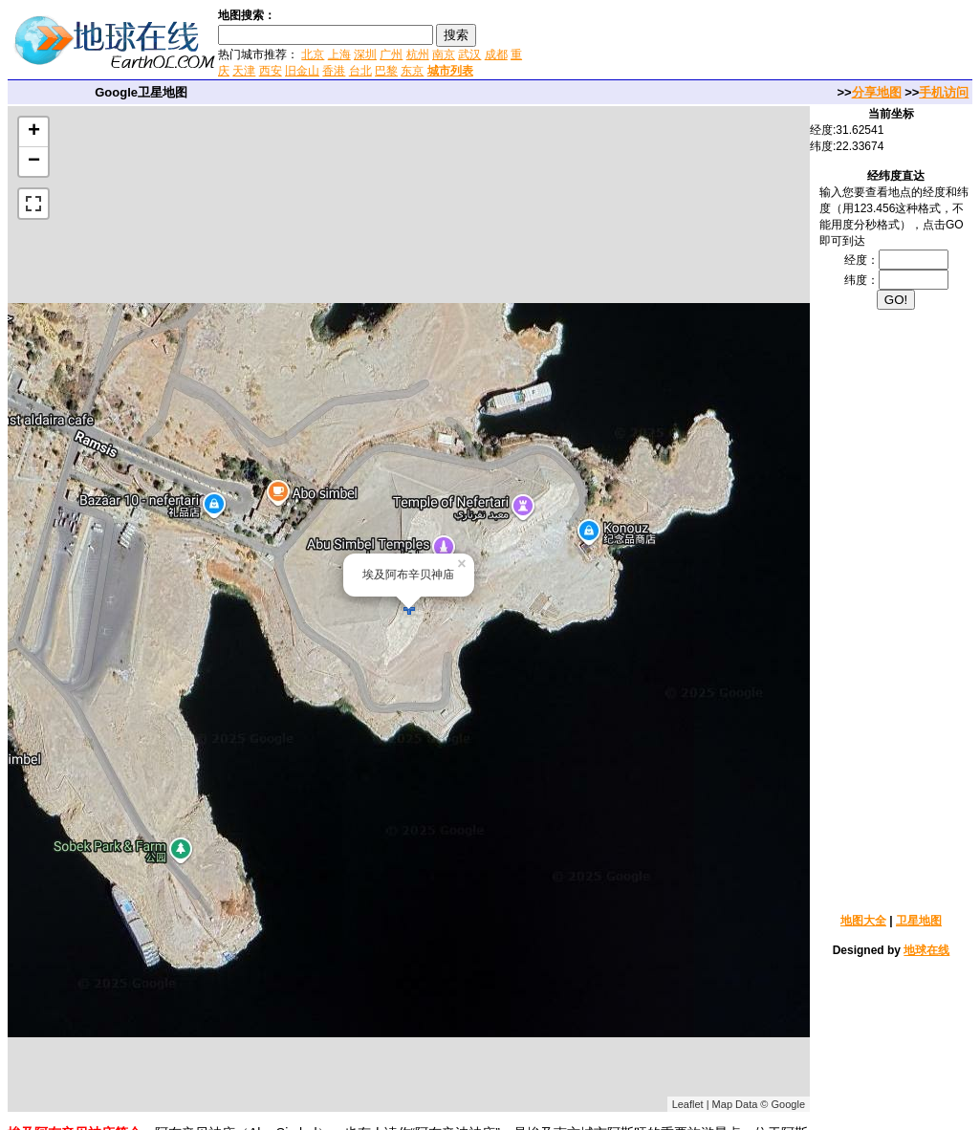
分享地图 (877, 92)
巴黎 (386, 70)
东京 (412, 70)
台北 (360, 70)
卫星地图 (919, 920)
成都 (496, 54)
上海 (339, 54)
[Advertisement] (753, 42)
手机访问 (944, 92)
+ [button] (34, 132)
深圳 (365, 54)
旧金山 (302, 70)
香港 (333, 70)
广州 (391, 54)
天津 (243, 70)
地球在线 (926, 950)
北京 (312, 54)
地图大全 (863, 920)
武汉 (469, 54)
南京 (443, 54)
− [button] (34, 161)
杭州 (417, 54)
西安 (270, 70)
